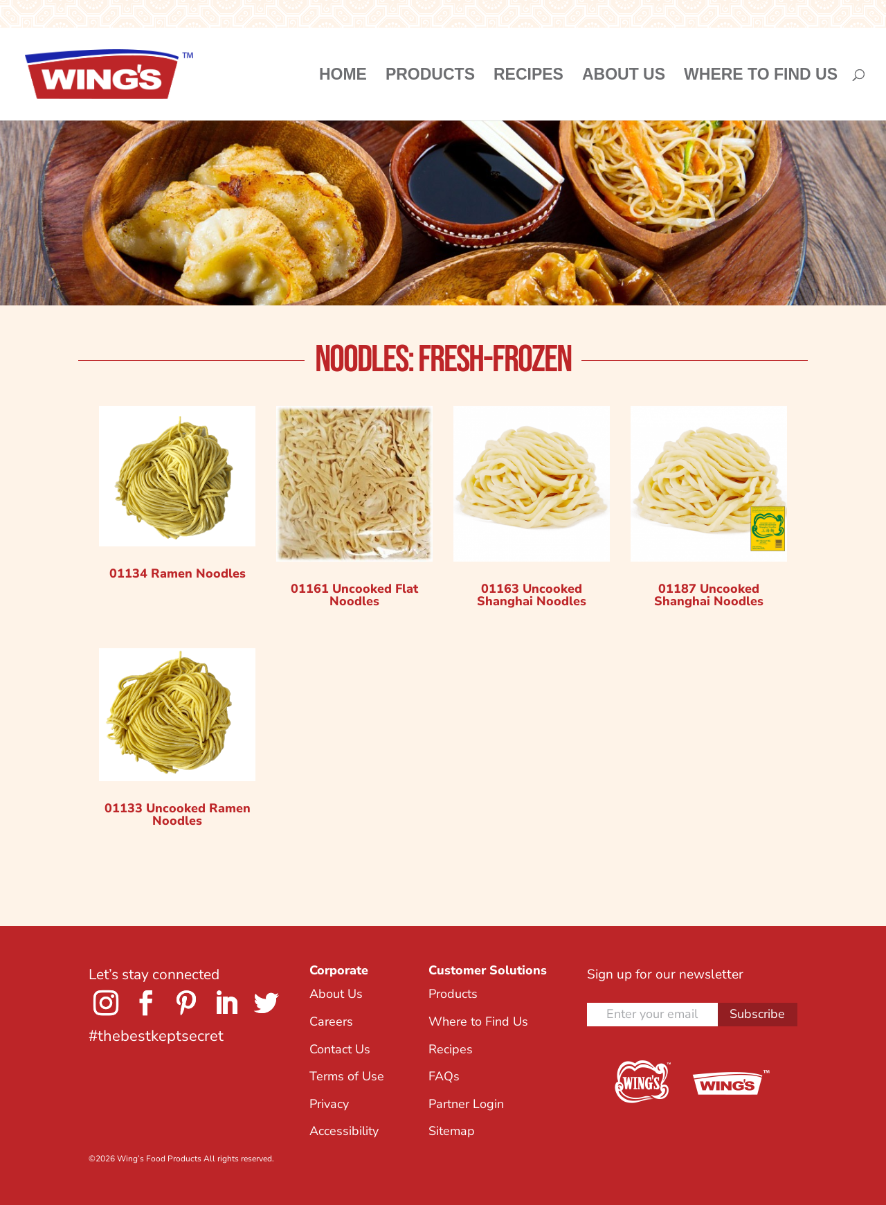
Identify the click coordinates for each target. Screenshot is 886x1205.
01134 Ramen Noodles (177, 573)
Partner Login (466, 1104)
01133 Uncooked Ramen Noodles (178, 814)
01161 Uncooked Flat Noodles (354, 594)
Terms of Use (346, 1076)
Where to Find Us (761, 76)
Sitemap (451, 1131)
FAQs (444, 1076)
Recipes (528, 76)
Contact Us (339, 1049)
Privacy (329, 1104)
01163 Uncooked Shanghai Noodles (531, 594)
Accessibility (344, 1131)
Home (343, 76)
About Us (623, 76)
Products (430, 76)
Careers (331, 1021)
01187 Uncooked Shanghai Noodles (708, 594)
